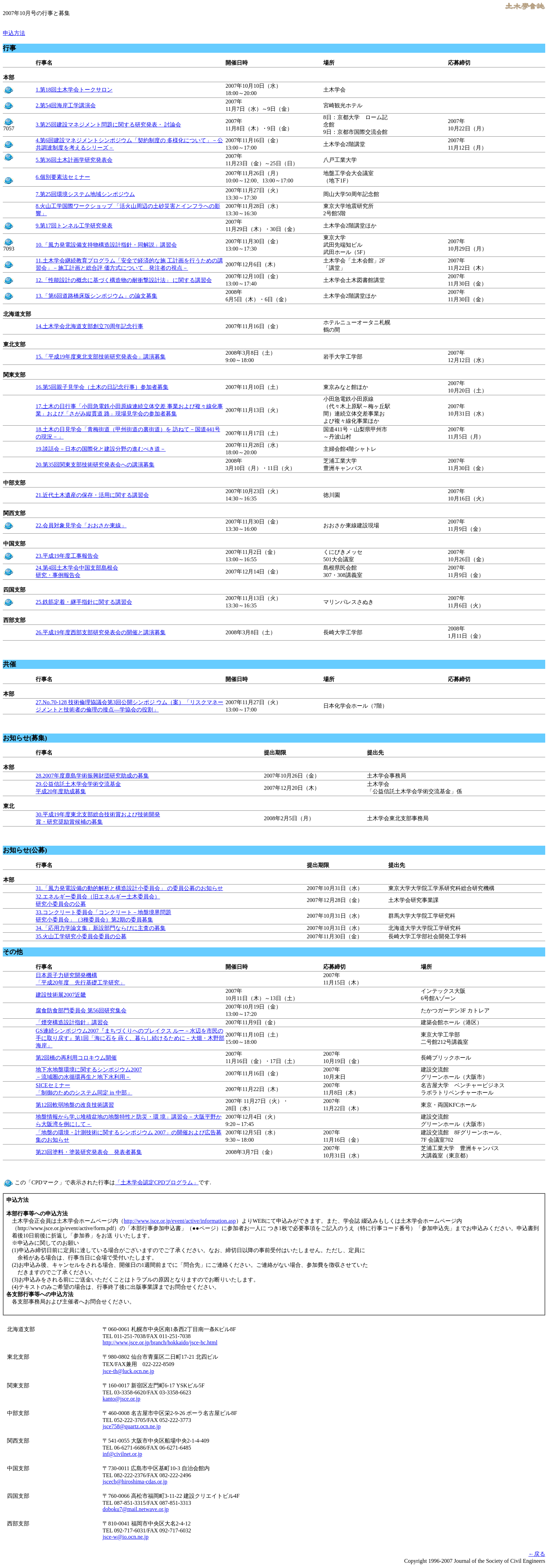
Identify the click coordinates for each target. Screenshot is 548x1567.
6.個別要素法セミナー (63, 177)
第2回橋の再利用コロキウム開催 (76, 1058)
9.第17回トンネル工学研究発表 (74, 226)
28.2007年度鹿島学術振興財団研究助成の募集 (92, 776)
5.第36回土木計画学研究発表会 (74, 160)
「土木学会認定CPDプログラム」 (157, 1182)
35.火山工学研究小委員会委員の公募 (81, 936)
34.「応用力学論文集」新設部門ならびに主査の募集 (101, 928)
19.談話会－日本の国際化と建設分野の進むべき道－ (101, 449)
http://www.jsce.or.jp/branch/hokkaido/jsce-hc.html (159, 1342)
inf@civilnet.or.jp (122, 1454)
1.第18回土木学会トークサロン (74, 90)
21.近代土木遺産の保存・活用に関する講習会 (92, 495)
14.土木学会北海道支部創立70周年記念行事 (89, 326)
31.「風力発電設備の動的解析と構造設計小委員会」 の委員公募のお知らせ (129, 888)
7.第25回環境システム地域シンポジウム (85, 194)
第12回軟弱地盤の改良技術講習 (75, 1105)
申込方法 (14, 33)
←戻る (536, 1554)
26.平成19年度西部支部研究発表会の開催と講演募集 (101, 632)
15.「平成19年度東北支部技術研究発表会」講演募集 (101, 357)
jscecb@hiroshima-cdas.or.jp (134, 1482)
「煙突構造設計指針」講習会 (72, 1022)
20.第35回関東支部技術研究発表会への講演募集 (95, 465)
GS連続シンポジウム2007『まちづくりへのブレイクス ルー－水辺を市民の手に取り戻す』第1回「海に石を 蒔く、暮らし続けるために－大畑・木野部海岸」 (130, 1038)
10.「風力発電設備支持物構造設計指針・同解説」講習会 (106, 245)
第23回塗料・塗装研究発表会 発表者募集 (89, 1152)
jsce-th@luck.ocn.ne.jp (128, 1371)
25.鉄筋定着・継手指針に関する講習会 (84, 602)
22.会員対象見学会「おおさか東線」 (81, 525)
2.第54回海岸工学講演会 (66, 105)
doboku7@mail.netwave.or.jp (135, 1509)
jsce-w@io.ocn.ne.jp (125, 1537)
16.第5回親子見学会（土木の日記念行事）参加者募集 (102, 387)
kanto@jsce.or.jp (121, 1399)
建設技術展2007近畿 (61, 995)
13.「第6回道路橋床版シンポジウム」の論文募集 (96, 296)
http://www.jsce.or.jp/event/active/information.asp (180, 1221)
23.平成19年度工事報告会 (67, 556)
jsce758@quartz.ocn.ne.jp (131, 1426)
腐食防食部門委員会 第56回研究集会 (81, 1010)
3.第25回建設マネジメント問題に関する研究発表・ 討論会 (108, 125)
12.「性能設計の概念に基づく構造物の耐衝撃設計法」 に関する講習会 (124, 280)
